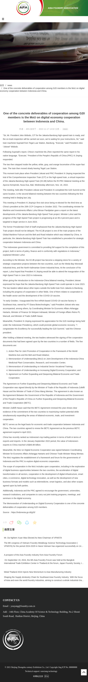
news (9, 85)
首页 (2, 85)
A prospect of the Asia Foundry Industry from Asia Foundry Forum (33, 555)
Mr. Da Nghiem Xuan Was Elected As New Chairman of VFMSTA (33, 538)
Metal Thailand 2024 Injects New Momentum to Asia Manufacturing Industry (37, 572)
